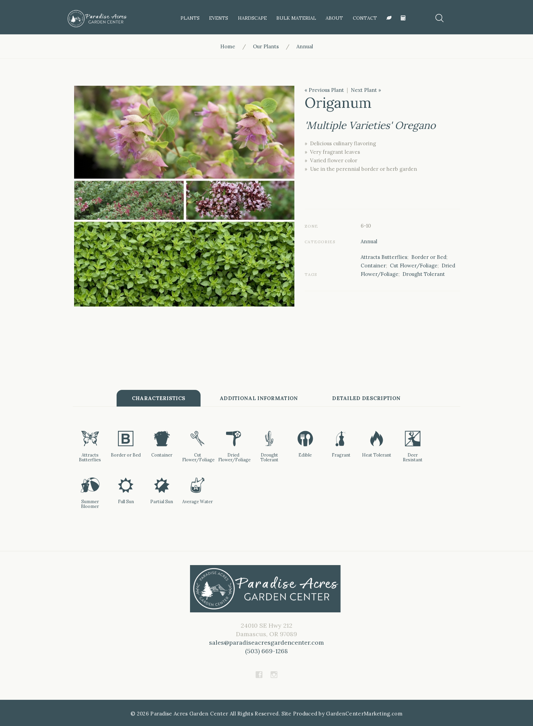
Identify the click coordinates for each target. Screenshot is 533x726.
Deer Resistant (413, 457)
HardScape (252, 18)
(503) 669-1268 (266, 651)
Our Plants (266, 46)
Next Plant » (366, 90)
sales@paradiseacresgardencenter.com (266, 642)
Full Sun (126, 501)
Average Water (197, 501)
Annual (304, 46)
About (334, 18)
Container (373, 265)
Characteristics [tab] (158, 398)
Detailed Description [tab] (366, 398)
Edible (305, 455)
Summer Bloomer (90, 504)
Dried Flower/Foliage (234, 457)
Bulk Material (296, 18)
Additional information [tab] (259, 398)
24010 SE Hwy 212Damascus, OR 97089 (266, 638)
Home (227, 46)
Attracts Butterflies (384, 257)
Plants (190, 18)
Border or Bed (428, 257)
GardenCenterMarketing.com (364, 713)
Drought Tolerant (423, 274)
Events (218, 18)
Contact (365, 18)
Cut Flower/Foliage (413, 265)
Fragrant (341, 455)
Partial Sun (161, 501)
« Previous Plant (324, 90)
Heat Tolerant (376, 455)
